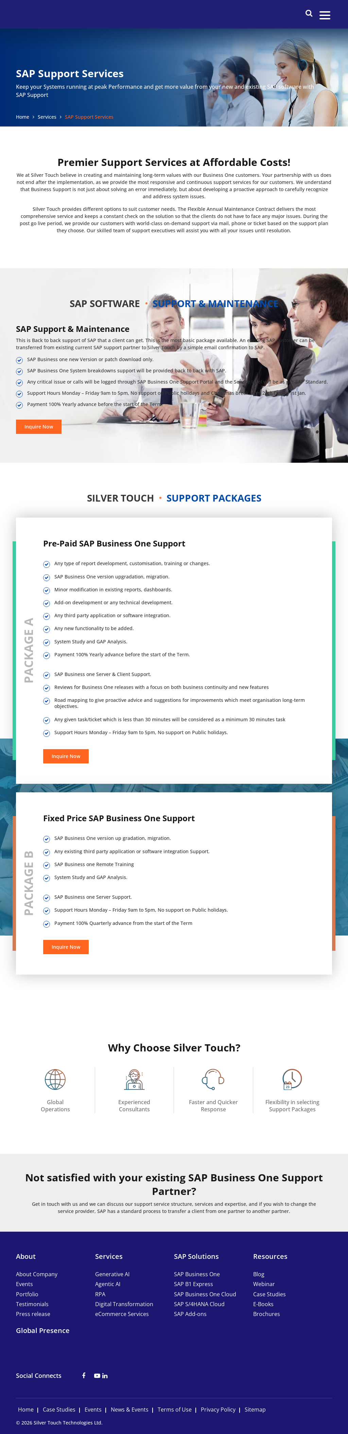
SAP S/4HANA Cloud (199, 1304)
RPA (100, 1294)
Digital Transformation (124, 1304)
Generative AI (112, 1274)
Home (22, 117)
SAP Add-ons (190, 1314)
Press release (33, 1314)
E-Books (263, 1304)
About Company (36, 1274)
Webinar (264, 1284)
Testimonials (32, 1304)
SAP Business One (197, 1274)
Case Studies (269, 1294)
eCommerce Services (122, 1314)
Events (24, 1284)
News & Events (130, 1409)
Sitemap (255, 1409)
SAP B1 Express (193, 1284)
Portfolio (27, 1294)
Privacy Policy (218, 1409)
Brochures (266, 1314)
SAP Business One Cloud (205, 1294)
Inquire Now (38, 426)
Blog (258, 1274)
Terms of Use (175, 1409)
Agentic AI (107, 1284)
